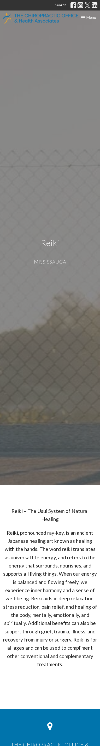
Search (61, 5)
